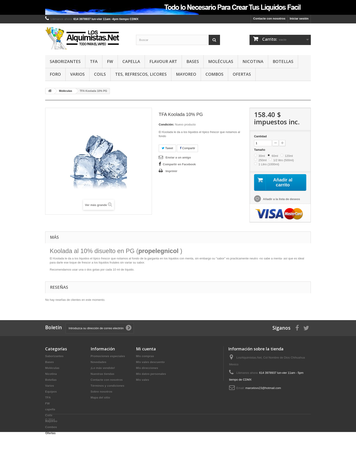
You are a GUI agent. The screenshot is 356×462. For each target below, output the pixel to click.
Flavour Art (163, 61)
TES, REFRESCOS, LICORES (141, 74)
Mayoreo (186, 74)
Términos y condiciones (107, 386)
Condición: (166, 124)
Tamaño (260, 149)
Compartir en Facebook (179, 164)
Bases (192, 61)
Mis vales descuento (150, 362)
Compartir (187, 148)
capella (131, 61)
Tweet (167, 148)
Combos (214, 74)
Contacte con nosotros (269, 18)
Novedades (98, 362)
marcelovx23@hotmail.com (263, 388)
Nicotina (252, 61)
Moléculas (220, 61)
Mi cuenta (146, 349)
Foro (55, 74)
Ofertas (242, 74)
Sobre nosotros (101, 392)
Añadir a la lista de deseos (281, 199)
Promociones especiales (108, 356)
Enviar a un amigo (178, 157)
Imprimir (171, 171)
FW (110, 61)
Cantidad (260, 136)
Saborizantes (65, 61)
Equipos (51, 392)
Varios (77, 74)
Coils (100, 74)
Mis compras (145, 356)
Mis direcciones (147, 368)
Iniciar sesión (299, 18)
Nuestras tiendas (102, 374)
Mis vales (142, 380)
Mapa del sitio (100, 397)
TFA (94, 61)
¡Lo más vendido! (103, 368)
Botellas (283, 61)
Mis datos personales (151, 374)
